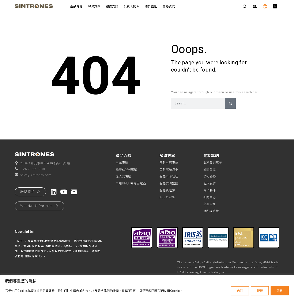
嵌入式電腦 (123, 176)
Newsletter (25, 231)
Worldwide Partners (39, 206)
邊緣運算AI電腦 (126, 169)
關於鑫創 (151, 6)
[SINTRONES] (39, 6)
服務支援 (112, 6)
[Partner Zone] (254, 6)
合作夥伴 (209, 190)
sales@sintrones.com (33, 175)
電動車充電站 (168, 162)
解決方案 (94, 6)
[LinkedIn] (275, 6)
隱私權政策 (211, 211)
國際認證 (209, 169)
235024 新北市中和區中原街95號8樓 (43, 163)
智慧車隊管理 (168, 176)
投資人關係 (132, 6)
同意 (280, 290)
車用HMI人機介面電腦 (131, 183)
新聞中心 (209, 197)
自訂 (240, 290)
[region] (147, 287)
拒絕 (260, 290)
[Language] (265, 6)
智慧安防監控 (168, 183)
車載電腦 (122, 162)
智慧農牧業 (167, 190)
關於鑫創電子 (212, 162)
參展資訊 (209, 204)
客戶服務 (209, 183)
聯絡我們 (168, 6)
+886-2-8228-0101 (30, 169)
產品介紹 (76, 6)
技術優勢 (209, 176)
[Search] (244, 6)
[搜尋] (230, 103)
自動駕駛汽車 (168, 169)
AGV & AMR (167, 197)
